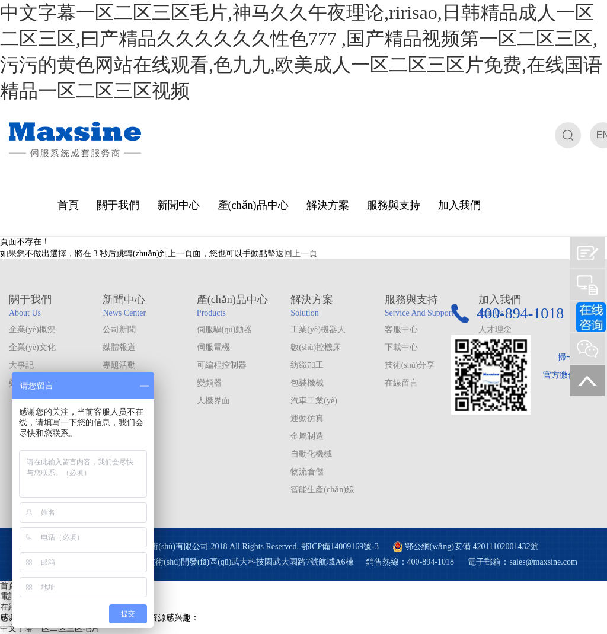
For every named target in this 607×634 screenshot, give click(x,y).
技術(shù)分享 (410, 365)
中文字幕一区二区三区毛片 (50, 628)
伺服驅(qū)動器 (224, 329)
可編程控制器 (222, 365)
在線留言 (401, 382)
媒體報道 (119, 347)
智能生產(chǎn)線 (322, 489)
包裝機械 (307, 382)
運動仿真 (307, 418)
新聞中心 (178, 205)
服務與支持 (393, 205)
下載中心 (401, 347)
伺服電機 (213, 347)
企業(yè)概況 (32, 329)
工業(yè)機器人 (318, 329)
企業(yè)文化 (32, 347)
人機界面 (213, 400)
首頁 (68, 205)
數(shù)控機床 (315, 347)
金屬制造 (307, 436)
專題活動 (119, 365)
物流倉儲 (307, 471)
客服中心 (401, 329)
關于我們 (118, 205)
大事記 (21, 365)
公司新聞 (119, 329)
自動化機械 (311, 454)
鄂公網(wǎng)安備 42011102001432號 (472, 546)
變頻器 (209, 382)
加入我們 (459, 205)
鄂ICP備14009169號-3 (340, 546)
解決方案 (327, 205)
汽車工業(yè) (313, 400)
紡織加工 (307, 365)
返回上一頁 (296, 253)
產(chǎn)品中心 (253, 205)
